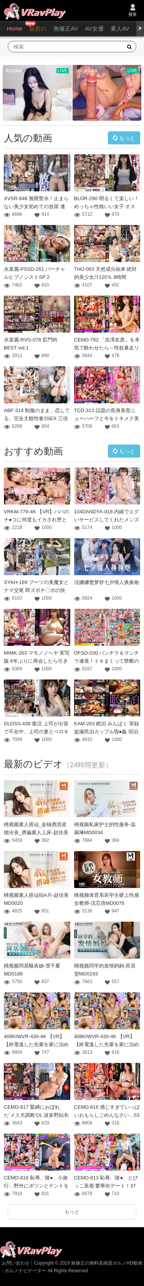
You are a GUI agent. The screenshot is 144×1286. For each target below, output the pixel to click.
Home (14, 28)
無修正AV (65, 28)
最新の (37, 28)
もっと (123, 138)
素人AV (120, 28)
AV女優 (94, 28)
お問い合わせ (16, 1263)
